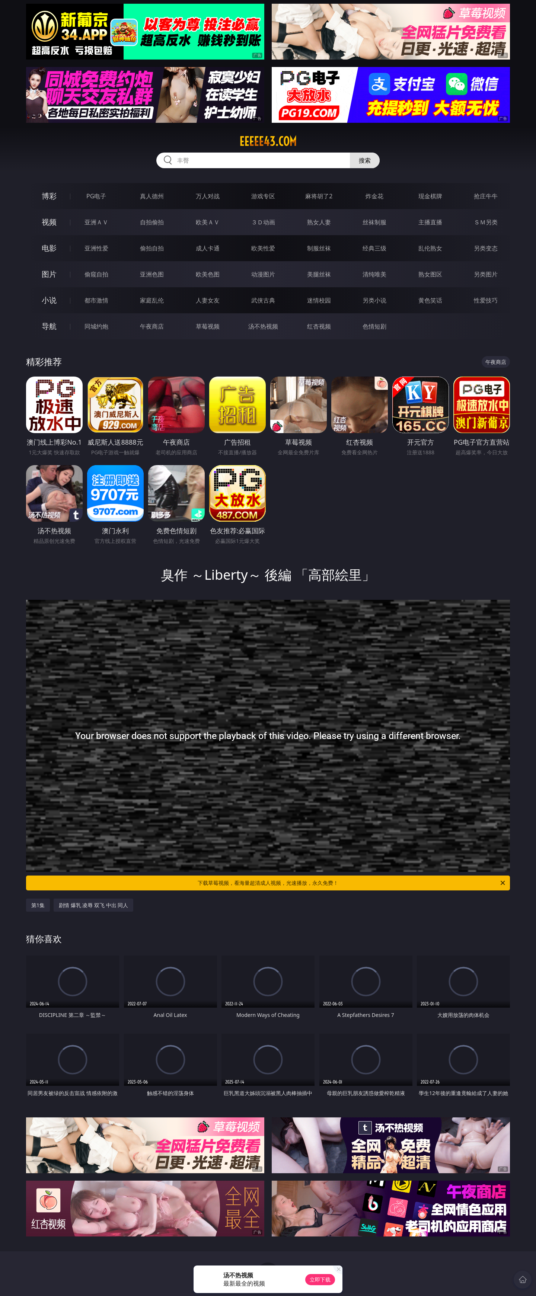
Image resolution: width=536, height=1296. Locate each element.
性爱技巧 (486, 300)
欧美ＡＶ (208, 222)
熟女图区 (430, 274)
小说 (49, 300)
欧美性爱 (263, 248)
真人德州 (152, 196)
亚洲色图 (152, 274)
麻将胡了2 (318, 196)
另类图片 (486, 274)
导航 (49, 326)
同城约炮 (96, 326)
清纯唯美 (374, 274)
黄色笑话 (430, 300)
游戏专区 (263, 196)
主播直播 (430, 222)
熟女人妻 (319, 222)
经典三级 (374, 248)
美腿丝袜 (319, 274)
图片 (49, 274)
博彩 (49, 196)
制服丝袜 (319, 248)
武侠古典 (263, 300)
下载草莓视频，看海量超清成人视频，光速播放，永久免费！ (352, 883)
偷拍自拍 (152, 248)
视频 (49, 222)
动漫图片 (263, 274)
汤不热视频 (263, 326)
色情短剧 (374, 326)
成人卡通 (208, 248)
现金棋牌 (430, 196)
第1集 (38, 905)
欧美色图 (208, 274)
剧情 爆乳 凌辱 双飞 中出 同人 (93, 905)
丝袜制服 (374, 222)
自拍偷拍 (152, 222)
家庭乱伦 (152, 300)
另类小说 (374, 300)
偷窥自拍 (96, 274)
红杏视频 (319, 326)
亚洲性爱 (96, 248)
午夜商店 (152, 326)
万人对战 (208, 196)
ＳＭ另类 (486, 222)
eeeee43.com (268, 141)
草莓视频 (208, 326)
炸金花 (374, 196)
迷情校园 (319, 300)
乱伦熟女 (430, 248)
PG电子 (96, 196)
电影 (49, 248)
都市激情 (96, 300)
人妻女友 (208, 300)
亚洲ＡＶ (96, 222)
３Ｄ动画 (263, 222)
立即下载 (320, 1279)
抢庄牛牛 (486, 196)
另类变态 (486, 248)
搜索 (365, 160)
